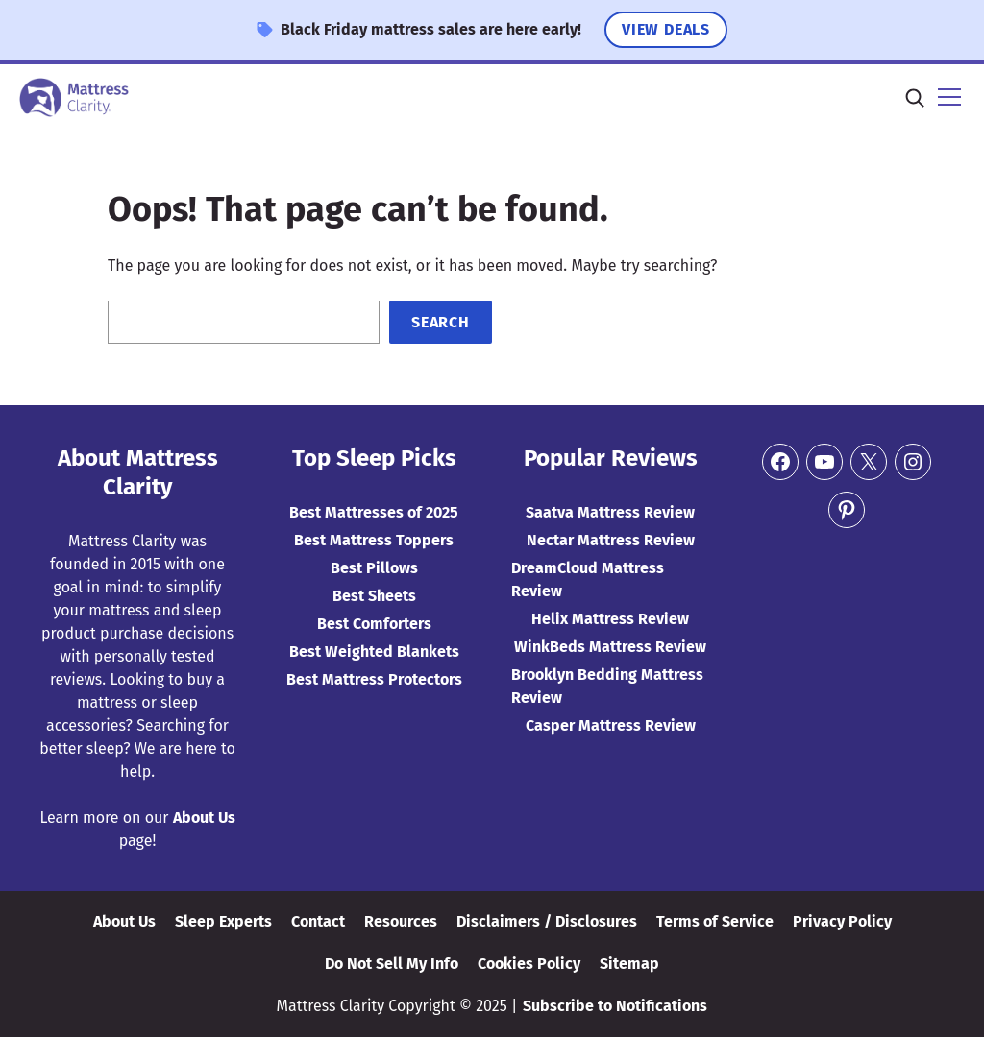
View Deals (666, 29)
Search (440, 322)
